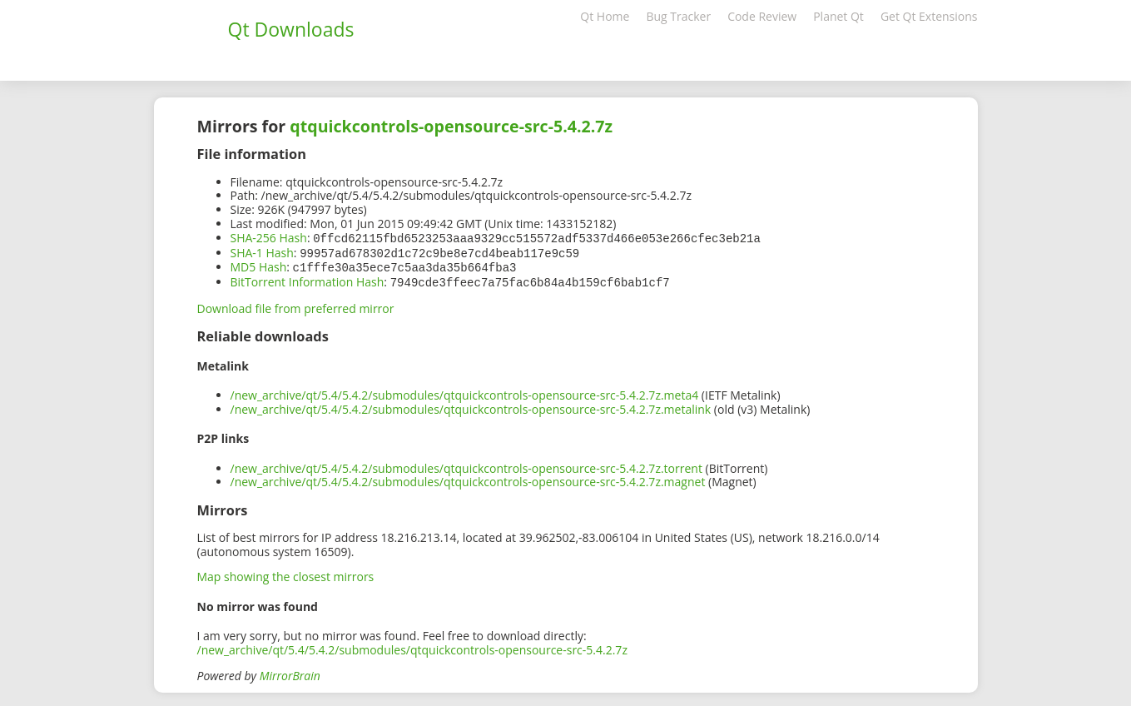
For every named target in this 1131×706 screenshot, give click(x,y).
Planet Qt (838, 16)
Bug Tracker (678, 16)
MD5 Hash (259, 265)
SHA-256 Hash (269, 238)
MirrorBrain (290, 672)
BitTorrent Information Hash (307, 279)
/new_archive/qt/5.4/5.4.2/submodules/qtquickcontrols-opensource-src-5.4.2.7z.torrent (466, 465)
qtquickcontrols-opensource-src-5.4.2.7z (451, 126)
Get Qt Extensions (929, 16)
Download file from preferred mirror (295, 305)
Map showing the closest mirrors (286, 573)
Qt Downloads (291, 29)
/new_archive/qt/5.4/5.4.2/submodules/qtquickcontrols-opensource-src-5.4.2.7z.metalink (471, 406)
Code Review (761, 16)
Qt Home (604, 16)
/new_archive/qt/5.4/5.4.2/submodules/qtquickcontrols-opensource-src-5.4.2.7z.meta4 (465, 392)
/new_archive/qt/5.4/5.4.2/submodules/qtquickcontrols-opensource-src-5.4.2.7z (412, 646)
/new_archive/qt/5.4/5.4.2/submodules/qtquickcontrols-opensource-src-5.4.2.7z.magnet (468, 478)
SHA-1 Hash (262, 252)
